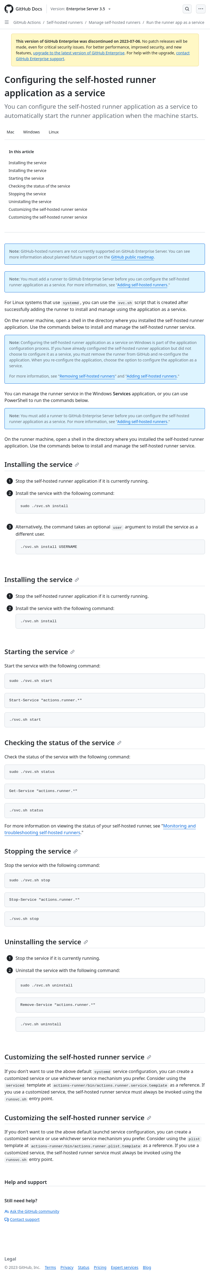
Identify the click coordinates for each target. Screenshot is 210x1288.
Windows (31, 132)
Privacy (67, 1267)
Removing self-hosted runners (87, 376)
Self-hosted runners (65, 22)
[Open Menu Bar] (201, 8)
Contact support (22, 1219)
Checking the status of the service (62, 742)
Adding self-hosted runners (142, 284)
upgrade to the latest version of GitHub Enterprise (78, 52)
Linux (54, 132)
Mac (10, 132)
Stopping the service (41, 851)
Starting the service (39, 651)
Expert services (124, 1267)
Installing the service (41, 464)
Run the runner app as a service (175, 22)
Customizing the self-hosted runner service (77, 1056)
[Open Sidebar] (6, 22)
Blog (147, 1267)
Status (83, 1267)
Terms (50, 1267)
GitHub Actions (27, 22)
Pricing (100, 1267)
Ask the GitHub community (31, 1211)
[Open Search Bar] (187, 8)
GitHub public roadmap (132, 257)
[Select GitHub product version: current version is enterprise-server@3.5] (80, 8)
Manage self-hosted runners (114, 22)
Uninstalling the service (46, 941)
